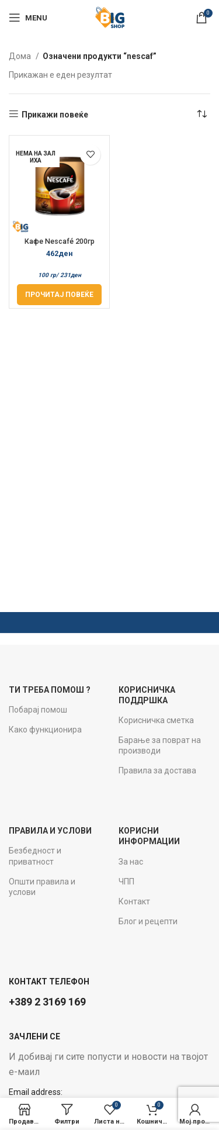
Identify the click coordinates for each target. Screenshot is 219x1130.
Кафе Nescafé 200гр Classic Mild (60, 245)
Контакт (134, 901)
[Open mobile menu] (28, 17)
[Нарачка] (201, 114)
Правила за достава (157, 770)
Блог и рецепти (148, 921)
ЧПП (126, 881)
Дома (21, 56)
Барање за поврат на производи (160, 745)
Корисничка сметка (156, 720)
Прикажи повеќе (55, 114)
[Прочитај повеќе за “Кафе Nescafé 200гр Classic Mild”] (59, 294)
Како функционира (45, 729)
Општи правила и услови (42, 887)
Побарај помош (38, 709)
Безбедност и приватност (35, 856)
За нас (131, 861)
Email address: (35, 1092)
